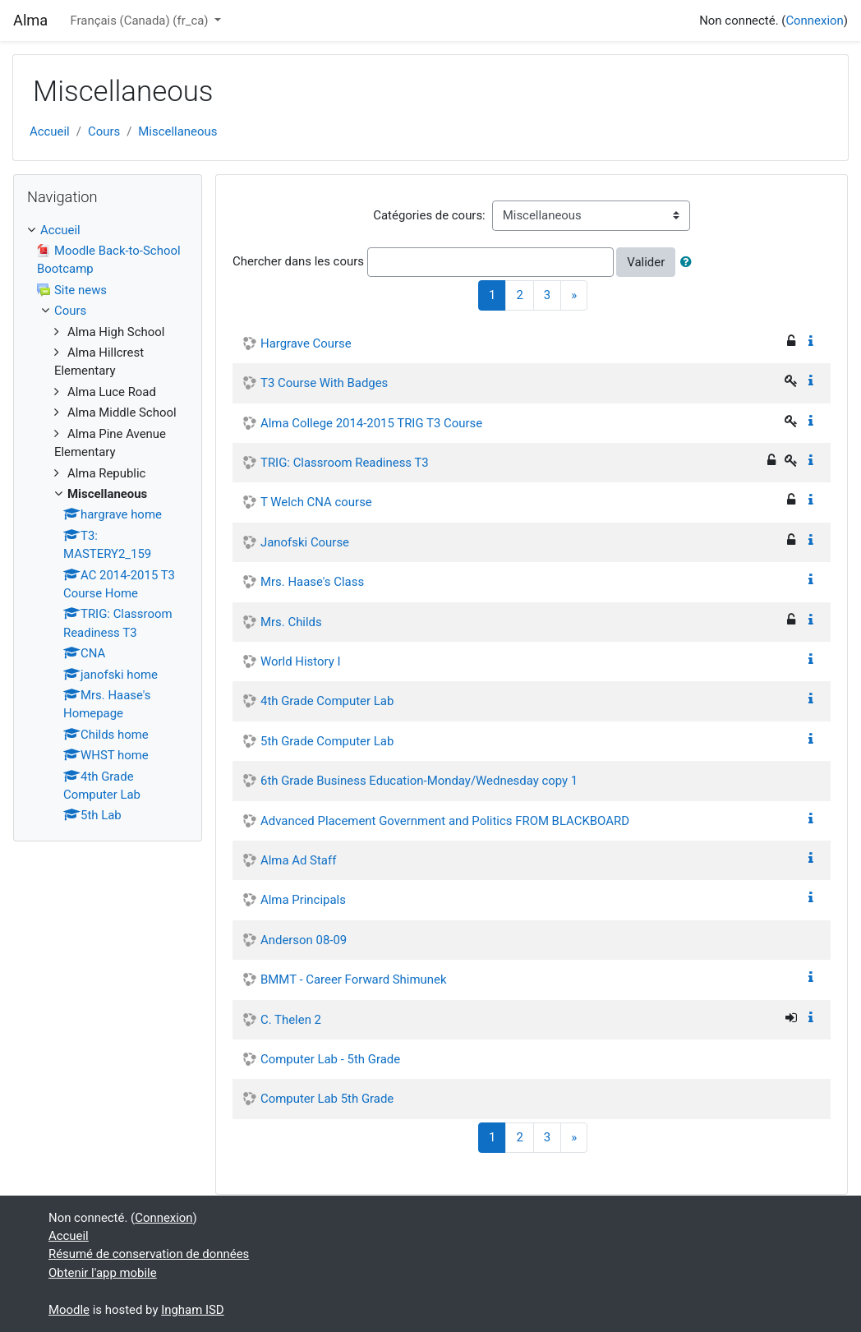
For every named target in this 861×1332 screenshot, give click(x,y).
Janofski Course (304, 542)
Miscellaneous (177, 131)
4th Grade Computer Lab (327, 701)
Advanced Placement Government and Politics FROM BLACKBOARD (444, 820)
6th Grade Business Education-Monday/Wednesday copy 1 (419, 780)
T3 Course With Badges (324, 383)
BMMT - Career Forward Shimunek (353, 979)
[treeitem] (107, 230)
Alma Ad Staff (298, 860)
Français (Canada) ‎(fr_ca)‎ (140, 20)
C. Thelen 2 (290, 1019)
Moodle (69, 1309)
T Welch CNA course (316, 502)
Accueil (50, 131)
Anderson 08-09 (303, 940)
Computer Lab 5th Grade (327, 1098)
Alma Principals (303, 899)
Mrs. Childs (291, 622)
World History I (300, 661)
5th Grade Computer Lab (327, 741)
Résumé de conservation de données (148, 1254)
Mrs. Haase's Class (312, 581)
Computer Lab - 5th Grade (330, 1059)
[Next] (573, 295)
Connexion (814, 20)
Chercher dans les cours (298, 261)
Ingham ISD (192, 1309)
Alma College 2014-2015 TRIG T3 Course (371, 423)
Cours (104, 131)
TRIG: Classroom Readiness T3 (344, 462)
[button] (689, 262)
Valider (646, 262)
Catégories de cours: (429, 215)
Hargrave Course (306, 343)
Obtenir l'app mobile (102, 1272)
